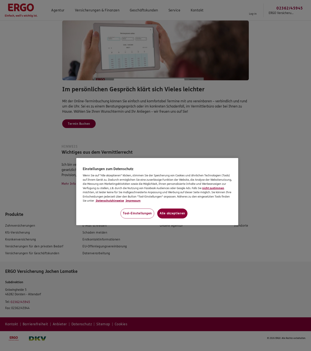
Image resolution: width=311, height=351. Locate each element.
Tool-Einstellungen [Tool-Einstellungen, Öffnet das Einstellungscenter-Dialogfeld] (137, 213)
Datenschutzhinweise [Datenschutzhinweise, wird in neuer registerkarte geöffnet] (109, 200)
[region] (157, 191)
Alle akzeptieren (172, 213)
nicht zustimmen (213, 188)
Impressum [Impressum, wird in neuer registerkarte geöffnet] (133, 200)
